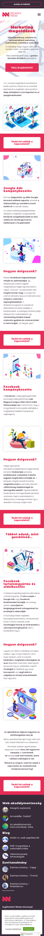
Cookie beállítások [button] (13, 929)
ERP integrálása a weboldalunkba (20, 847)
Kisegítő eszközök (20, 808)
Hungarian (27, 934)
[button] (22, 4)
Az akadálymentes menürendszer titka (21, 825)
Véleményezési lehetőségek (18, 855)
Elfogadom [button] (28, 929)
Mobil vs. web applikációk (24, 838)
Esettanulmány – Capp (23, 867)
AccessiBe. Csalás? (20, 816)
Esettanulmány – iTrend (24, 875)
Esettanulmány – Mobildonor (19, 885)
